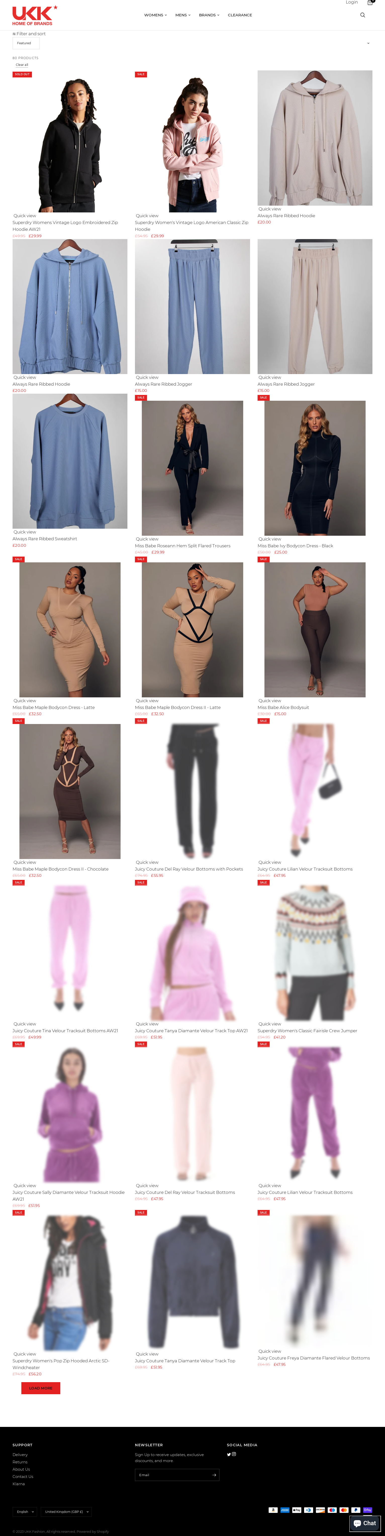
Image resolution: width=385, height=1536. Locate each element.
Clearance (240, 15)
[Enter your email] (214, 1467)
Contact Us (23, 1468)
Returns (20, 1453)
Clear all (22, 65)
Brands (209, 15)
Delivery (20, 1446)
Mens (182, 15)
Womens (155, 15)
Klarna (19, 1475)
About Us (21, 1461)
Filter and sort (29, 33)
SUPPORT (23, 1436)
